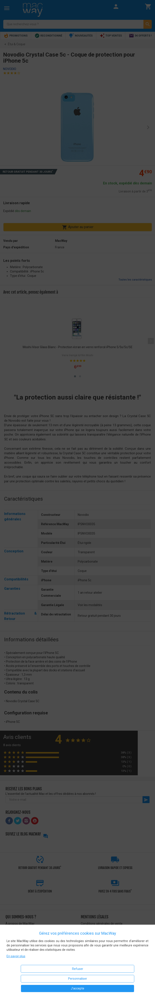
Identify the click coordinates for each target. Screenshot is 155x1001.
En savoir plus (16, 956)
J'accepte (77, 988)
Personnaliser (77, 978)
